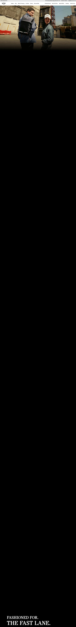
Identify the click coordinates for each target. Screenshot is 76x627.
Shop (16, 3)
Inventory (67, 3)
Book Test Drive (55, 3)
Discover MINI (36, 3)
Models (12, 3)
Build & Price (72, 3)
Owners (31, 3)
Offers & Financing (21, 3)
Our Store (27, 3)
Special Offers (61, 3)
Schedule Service (48, 3)
